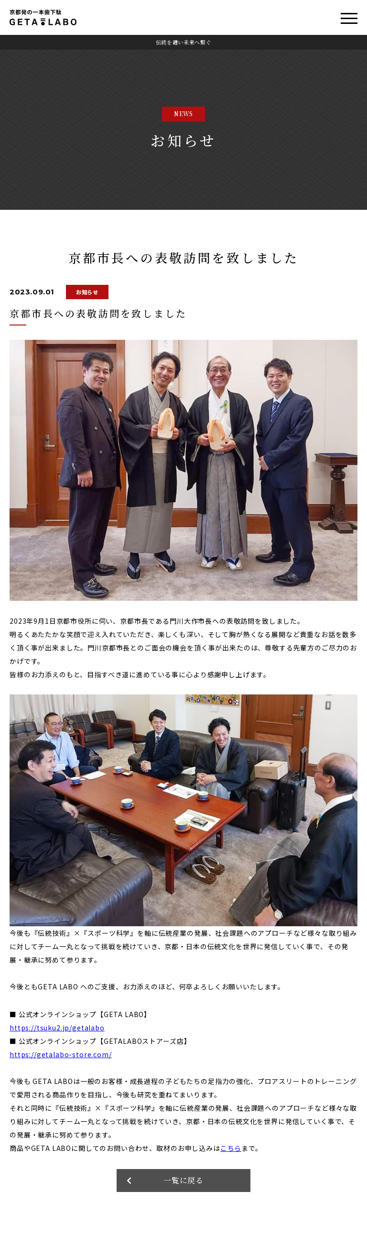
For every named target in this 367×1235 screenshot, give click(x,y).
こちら (231, 1148)
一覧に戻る (183, 1180)
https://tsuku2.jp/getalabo (57, 1027)
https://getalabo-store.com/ (61, 1054)
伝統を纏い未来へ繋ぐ (184, 42)
